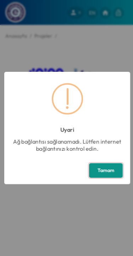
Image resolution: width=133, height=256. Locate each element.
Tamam (106, 170)
